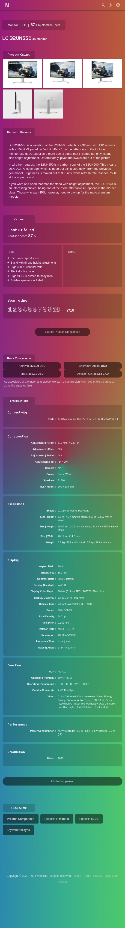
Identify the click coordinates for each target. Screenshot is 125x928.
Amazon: (32, 366)
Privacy (97, 875)
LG (24, 25)
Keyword (18, 830)
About (77, 875)
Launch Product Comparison (62, 331)
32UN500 (60, 145)
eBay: (32, 373)
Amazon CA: (93, 373)
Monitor (13, 25)
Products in (57, 819)
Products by (88, 819)
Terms (87, 875)
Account (62, 882)
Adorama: (93, 366)
